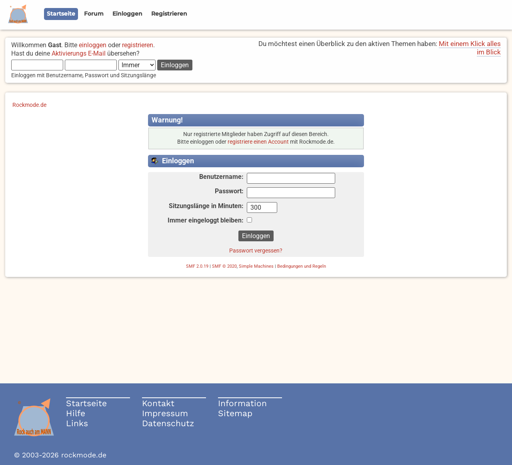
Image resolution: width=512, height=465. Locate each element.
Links (77, 423)
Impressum (165, 413)
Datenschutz (168, 423)
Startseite (86, 403)
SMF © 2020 (224, 266)
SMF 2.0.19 (197, 266)
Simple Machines (256, 266)
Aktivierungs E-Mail (79, 53)
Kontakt (158, 403)
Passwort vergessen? (255, 250)
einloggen (92, 45)
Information (242, 403)
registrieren (137, 45)
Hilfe (75, 413)
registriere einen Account (258, 141)
